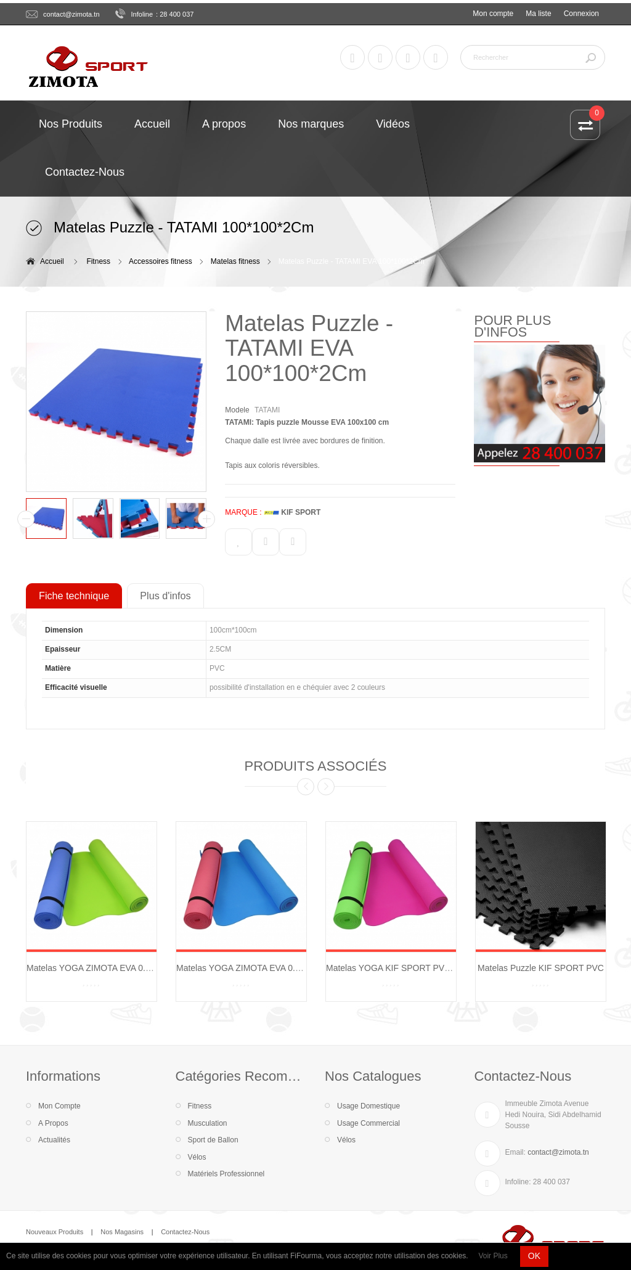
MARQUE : (243, 512)
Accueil (52, 261)
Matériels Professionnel (226, 1174)
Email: (515, 1152)
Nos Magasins (122, 1231)
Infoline (142, 14)
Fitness (98, 261)
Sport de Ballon (213, 1140)
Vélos (197, 1157)
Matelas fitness (235, 261)
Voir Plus (492, 1256)
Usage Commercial (368, 1123)
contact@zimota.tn (71, 14)
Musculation (207, 1123)
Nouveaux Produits (54, 1231)
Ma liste (538, 13)
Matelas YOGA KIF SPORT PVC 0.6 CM (403, 968)
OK (534, 1256)
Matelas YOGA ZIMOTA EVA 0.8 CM (246, 968)
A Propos (53, 1123)
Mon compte (493, 13)
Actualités (54, 1140)
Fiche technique (74, 595)
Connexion (581, 13)
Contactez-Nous (185, 1231)
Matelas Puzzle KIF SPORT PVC (541, 968)
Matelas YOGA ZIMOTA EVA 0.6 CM (96, 968)
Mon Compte (59, 1106)
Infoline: (518, 1182)
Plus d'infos (165, 595)
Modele (237, 410)
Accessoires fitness (160, 261)
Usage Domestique (368, 1106)
